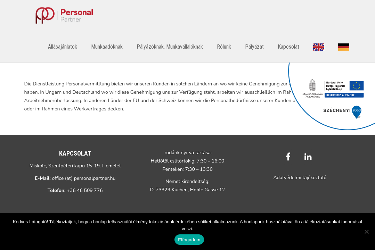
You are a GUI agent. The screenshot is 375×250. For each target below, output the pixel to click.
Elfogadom (189, 239)
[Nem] (366, 231)
